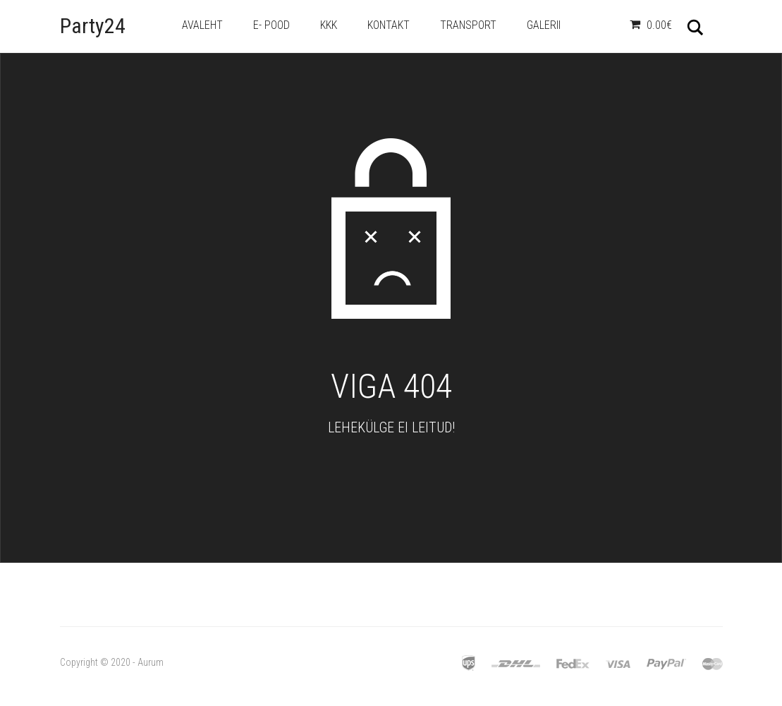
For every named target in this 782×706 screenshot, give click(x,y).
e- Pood (271, 25)
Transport (468, 25)
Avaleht (202, 25)
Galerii (544, 25)
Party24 (93, 25)
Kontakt (388, 25)
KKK (328, 25)
